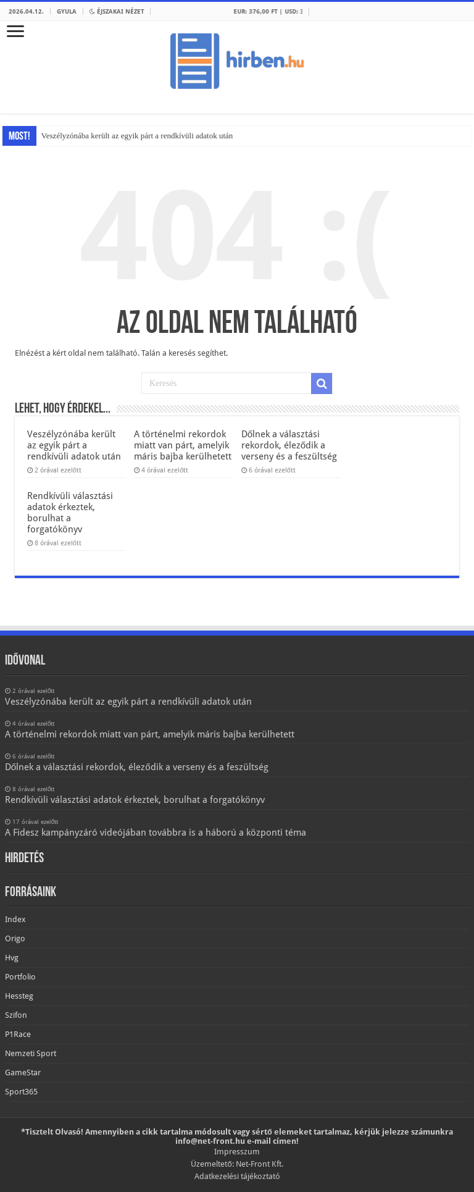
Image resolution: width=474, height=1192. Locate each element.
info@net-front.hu (210, 1141)
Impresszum (237, 1151)
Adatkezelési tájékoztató (237, 1176)
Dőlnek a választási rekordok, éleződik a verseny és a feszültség (289, 445)
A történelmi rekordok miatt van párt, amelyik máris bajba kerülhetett (182, 445)
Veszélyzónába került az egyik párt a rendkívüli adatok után (137, 135)
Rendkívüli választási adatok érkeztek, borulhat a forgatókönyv (70, 512)
